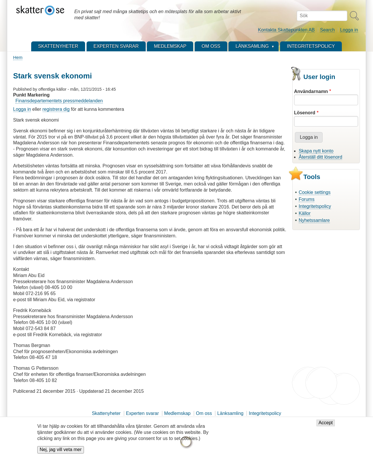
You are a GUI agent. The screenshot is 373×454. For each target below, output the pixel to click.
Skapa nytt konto (316, 150)
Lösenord (304, 112)
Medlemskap (177, 413)
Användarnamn (311, 91)
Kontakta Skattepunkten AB (286, 29)
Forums (306, 199)
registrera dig (56, 109)
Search (327, 29)
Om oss (204, 413)
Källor (305, 213)
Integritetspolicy (315, 206)
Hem (17, 57)
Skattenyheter (106, 413)
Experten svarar (142, 413)
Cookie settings (314, 192)
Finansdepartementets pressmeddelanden (59, 100)
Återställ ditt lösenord (320, 157)
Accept (326, 425)
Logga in (349, 29)
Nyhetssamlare (314, 220)
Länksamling (230, 413)
